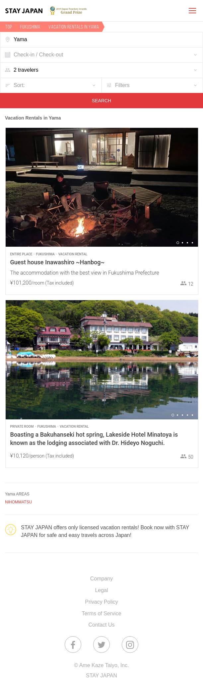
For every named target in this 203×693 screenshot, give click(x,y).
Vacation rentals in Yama (73, 27)
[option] (102, 187)
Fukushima (30, 27)
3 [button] (187, 242)
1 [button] (177, 242)
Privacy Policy (101, 602)
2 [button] (182, 242)
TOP (8, 27)
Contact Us (101, 625)
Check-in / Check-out (38, 54)
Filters (122, 85)
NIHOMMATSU (18, 502)
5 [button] (192, 415)
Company (101, 578)
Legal (101, 590)
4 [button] (192, 242)
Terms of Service (101, 613)
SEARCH (101, 100)
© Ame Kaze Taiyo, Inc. (101, 665)
